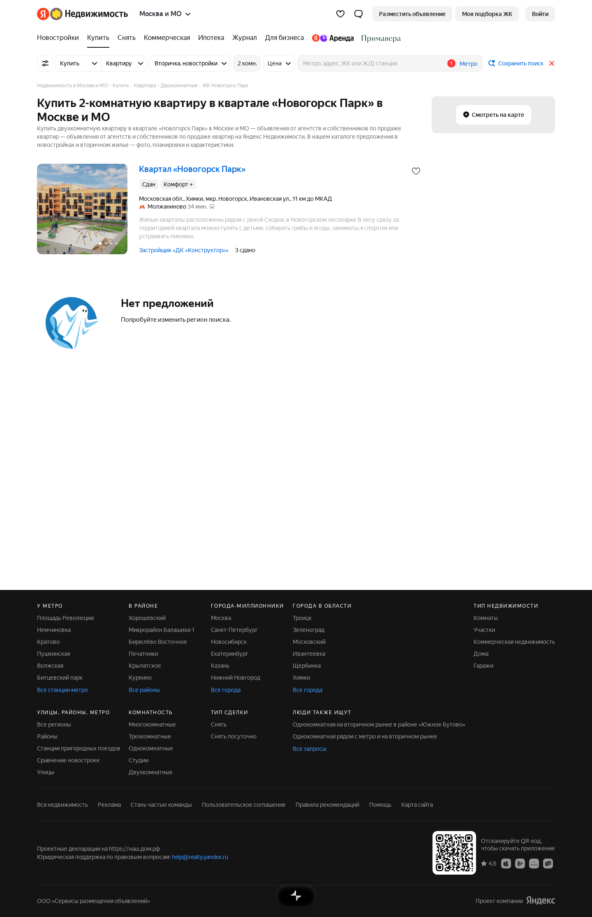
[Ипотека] (211, 38)
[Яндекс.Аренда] (333, 38)
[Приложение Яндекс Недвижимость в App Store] (506, 863)
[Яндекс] (43, 14)
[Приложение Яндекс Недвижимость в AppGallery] (534, 863)
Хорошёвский (147, 618)
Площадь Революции (65, 618)
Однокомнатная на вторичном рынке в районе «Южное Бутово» (379, 724)
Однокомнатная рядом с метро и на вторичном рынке (365, 736)
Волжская (50, 665)
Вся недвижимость (62, 804)
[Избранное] (340, 14)
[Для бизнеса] (284, 38)
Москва (221, 618)
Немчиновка (54, 630)
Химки (301, 677)
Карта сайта (417, 804)
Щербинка (307, 665)
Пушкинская (53, 653)
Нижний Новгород (235, 677)
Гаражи (483, 665)
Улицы (45, 772)
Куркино (140, 677)
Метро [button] (468, 63)
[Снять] (126, 38)
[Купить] (98, 38)
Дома (481, 653)
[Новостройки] (60, 38)
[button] (358, 14)
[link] (540, 14)
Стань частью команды (161, 804)
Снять (219, 724)
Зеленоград (308, 630)
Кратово (48, 641)
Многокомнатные (152, 724)
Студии (138, 760)
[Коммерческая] (167, 38)
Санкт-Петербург (234, 630)
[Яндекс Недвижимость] (89, 14)
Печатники (143, 653)
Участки (484, 630)
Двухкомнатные (151, 772)
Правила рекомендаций (327, 804)
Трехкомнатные (150, 736)
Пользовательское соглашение (244, 804)
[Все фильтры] (45, 63)
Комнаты (486, 618)
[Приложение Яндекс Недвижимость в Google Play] (520, 863)
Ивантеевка (309, 653)
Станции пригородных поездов (78, 748)
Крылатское (145, 665)
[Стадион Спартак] (379, 38)
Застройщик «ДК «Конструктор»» (184, 250)
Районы (47, 736)
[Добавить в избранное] (416, 171)
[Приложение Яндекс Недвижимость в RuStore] (548, 863)
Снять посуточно (234, 736)
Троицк (302, 618)
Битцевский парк (60, 677)
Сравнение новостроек (68, 760)
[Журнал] (244, 38)
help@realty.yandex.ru (200, 857)
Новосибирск (229, 641)
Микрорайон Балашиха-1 (161, 630)
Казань (220, 665)
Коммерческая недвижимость (514, 641)
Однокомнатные (151, 748)
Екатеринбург (229, 653)
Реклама (109, 804)
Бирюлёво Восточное (158, 641)
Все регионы (54, 724)
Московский (309, 641)
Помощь (380, 804)
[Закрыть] (551, 63)
